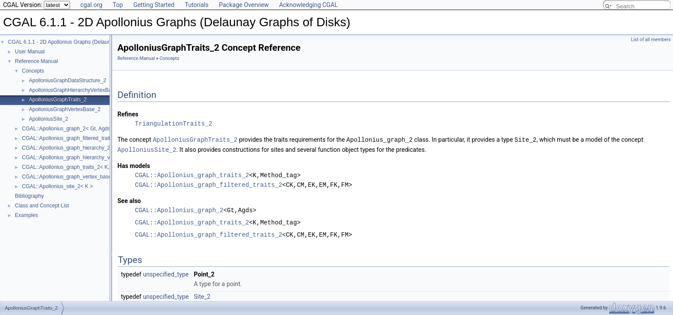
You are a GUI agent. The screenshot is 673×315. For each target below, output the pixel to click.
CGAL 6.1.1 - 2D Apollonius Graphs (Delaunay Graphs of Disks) (82, 42)
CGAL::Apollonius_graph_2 (179, 209)
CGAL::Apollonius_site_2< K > (57, 186)
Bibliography (29, 196)
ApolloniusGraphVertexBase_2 (64, 109)
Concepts (33, 71)
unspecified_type (166, 273)
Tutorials (197, 4)
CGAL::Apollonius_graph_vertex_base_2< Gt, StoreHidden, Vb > (98, 177)
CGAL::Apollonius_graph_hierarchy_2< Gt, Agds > (80, 148)
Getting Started (153, 4)
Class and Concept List (42, 206)
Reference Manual (36, 61)
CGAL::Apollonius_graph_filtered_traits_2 (208, 184)
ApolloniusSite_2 (48, 119)
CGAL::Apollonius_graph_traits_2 (192, 174)
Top (118, 4)
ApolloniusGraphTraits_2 (58, 100)
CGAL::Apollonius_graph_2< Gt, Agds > (68, 129)
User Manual (30, 52)
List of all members (651, 39)
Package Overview (244, 4)
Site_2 (202, 295)
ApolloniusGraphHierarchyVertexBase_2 (76, 90)
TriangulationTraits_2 (173, 123)
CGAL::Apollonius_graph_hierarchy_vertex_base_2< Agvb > (92, 157)
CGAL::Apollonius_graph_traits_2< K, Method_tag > (82, 167)
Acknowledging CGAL (308, 4)
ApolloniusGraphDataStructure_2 (67, 80)
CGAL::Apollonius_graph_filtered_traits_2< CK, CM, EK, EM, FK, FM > (104, 138)
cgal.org (91, 4)
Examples (26, 215)
